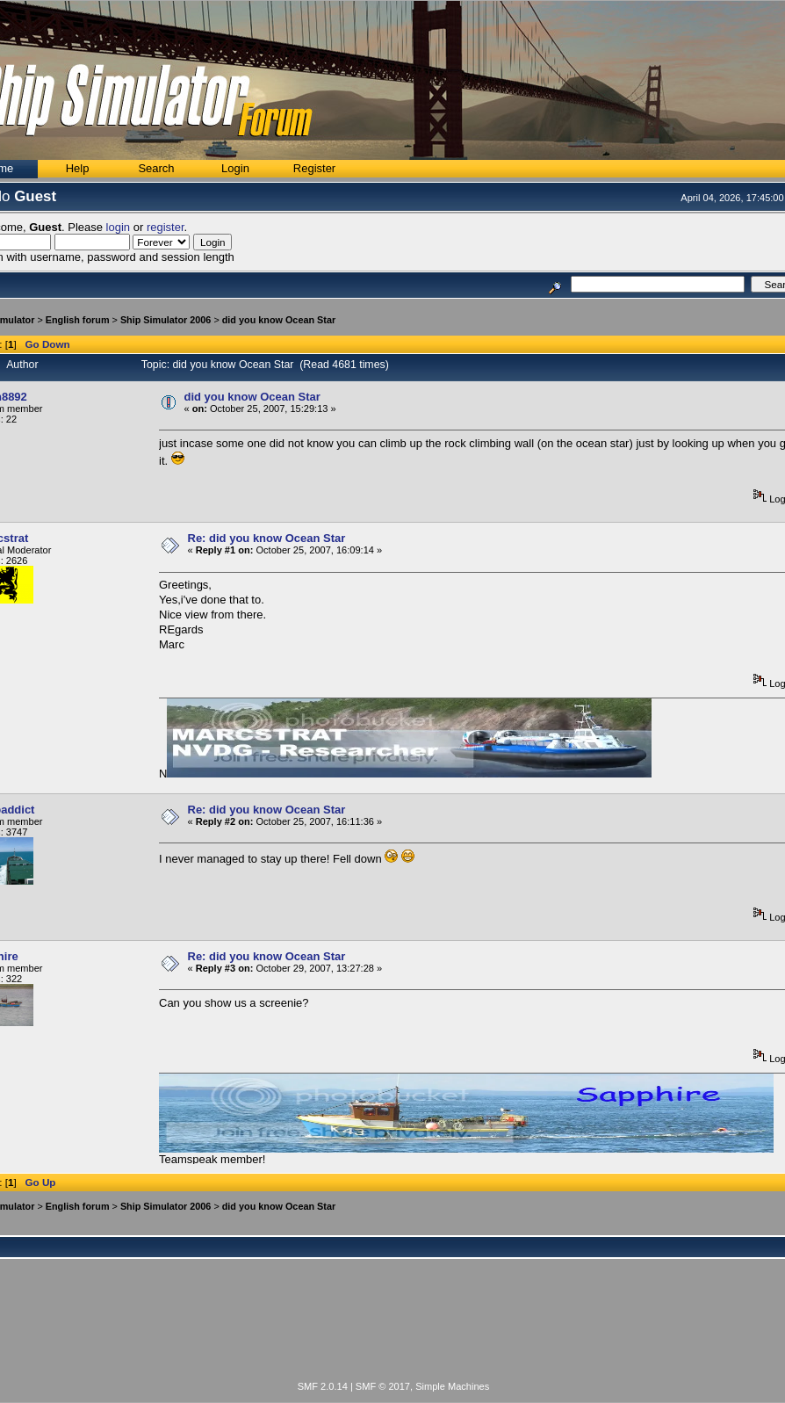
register (165, 227)
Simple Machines (452, 1386)
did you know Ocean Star (278, 320)
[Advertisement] (393, 1330)
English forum (78, 320)
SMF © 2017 (383, 1386)
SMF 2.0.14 (323, 1386)
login (118, 227)
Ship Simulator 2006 (166, 320)
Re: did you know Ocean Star (267, 538)
